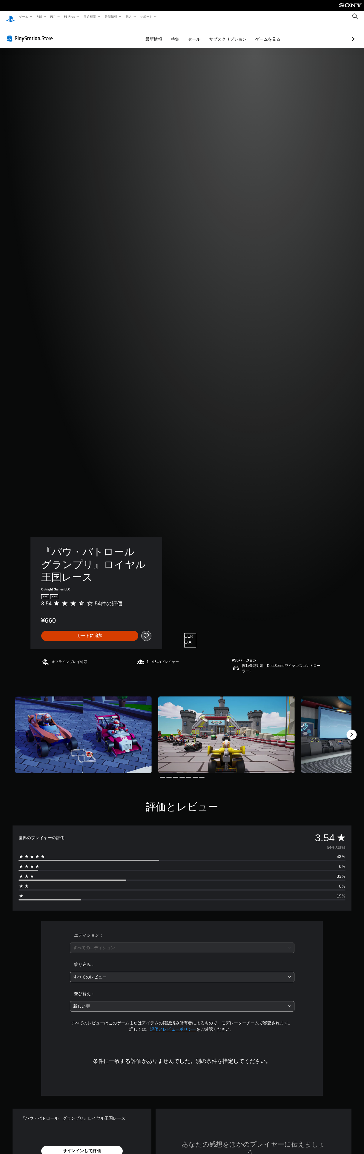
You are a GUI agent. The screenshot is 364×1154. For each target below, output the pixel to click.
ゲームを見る (236, 33)
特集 (143, 33)
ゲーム (23, 16)
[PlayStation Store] (31, 32)
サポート (146, 16)
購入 (129, 16)
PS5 (39, 16)
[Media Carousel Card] (83, 729)
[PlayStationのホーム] (10, 17)
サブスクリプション (196, 33)
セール (162, 33)
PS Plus (69, 16)
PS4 (53, 16)
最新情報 (111, 16)
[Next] (351, 729)
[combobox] (182, 942)
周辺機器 (90, 16)
